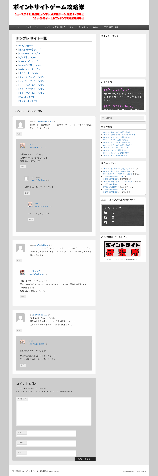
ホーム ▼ (18, 27)
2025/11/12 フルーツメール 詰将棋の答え (117, 132)
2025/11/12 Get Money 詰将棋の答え (115, 140)
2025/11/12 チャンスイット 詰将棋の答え (117, 137)
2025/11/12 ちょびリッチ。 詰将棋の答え (117, 142)
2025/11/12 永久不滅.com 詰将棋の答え (116, 169)
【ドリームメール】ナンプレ (31, 85)
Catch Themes (141, 471)
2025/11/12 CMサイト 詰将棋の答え (115, 150)
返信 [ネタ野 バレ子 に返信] (23, 296)
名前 (19, 433)
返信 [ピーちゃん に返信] (19, 133)
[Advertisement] (123, 57)
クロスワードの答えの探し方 (54, 27)
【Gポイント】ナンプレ (28, 69)
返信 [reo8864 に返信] (19, 260)
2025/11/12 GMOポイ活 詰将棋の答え (116, 153)
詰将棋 (95, 27)
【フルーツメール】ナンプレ (31, 93)
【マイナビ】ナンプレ (27, 101)
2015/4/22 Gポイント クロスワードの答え (117, 182)
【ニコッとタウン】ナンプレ (31, 89)
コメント (22, 399)
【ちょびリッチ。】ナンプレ (31, 81)
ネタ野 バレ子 (35, 271)
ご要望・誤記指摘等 (110, 27)
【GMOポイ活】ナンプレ (29, 65)
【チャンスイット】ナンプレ (31, 77)
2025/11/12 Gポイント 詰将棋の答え (115, 148)
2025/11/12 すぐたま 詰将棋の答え (115, 155)
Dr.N (31, 144)
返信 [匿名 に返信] (19, 330)
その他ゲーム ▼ (32, 27)
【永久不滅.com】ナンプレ (29, 49)
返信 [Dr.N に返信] (23, 166)
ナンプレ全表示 (26, 46)
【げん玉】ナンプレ (26, 57)
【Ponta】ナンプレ (26, 97)
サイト (20, 452)
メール (20, 442)
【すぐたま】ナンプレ (27, 73)
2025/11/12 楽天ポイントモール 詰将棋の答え (119, 135)
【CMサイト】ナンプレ (28, 61)
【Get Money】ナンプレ (28, 53)
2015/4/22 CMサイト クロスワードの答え (117, 174)
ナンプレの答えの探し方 (79, 27)
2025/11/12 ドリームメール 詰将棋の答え (117, 145)
